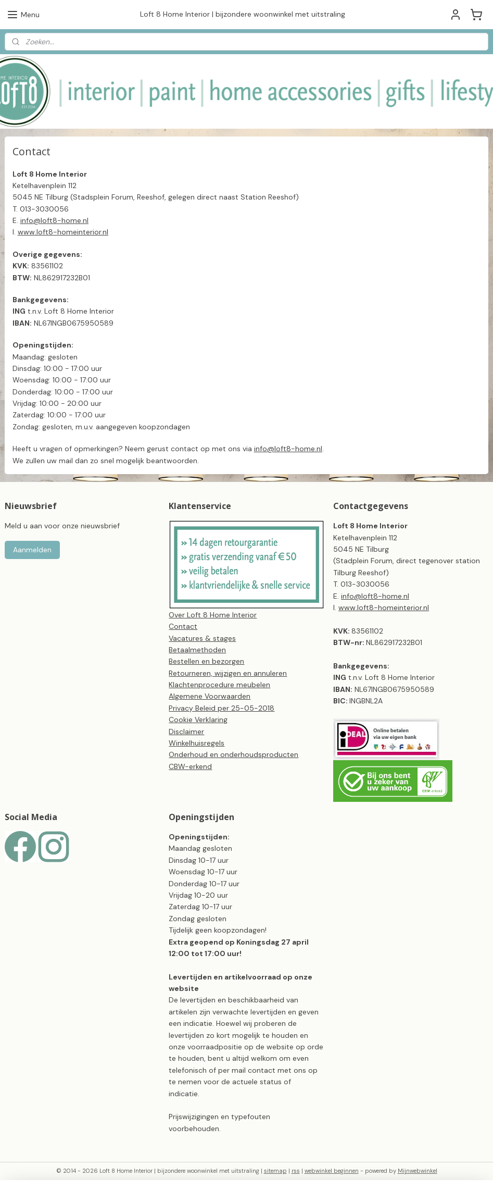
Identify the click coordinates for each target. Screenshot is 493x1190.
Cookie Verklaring (198, 719)
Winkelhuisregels (196, 743)
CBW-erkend (190, 766)
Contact (183, 626)
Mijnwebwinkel (417, 1170)
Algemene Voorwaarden (209, 696)
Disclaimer (186, 731)
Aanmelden (32, 549)
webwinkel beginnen (332, 1170)
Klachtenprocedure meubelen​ (219, 684)
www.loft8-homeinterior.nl (383, 607)
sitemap (275, 1170)
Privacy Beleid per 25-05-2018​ (221, 708)
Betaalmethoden (197, 649)
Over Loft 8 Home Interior (213, 614)
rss (296, 1170)
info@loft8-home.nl (288, 448)
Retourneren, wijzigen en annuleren (228, 673)
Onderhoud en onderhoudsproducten (233, 754)
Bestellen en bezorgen (206, 661)
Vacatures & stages (202, 638)
